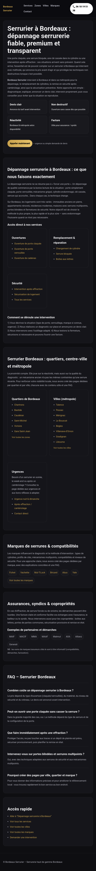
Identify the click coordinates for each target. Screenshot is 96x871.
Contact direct (21, 513)
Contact (28, 11)
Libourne (60, 442)
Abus (65, 572)
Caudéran (19, 415)
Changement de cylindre (68, 248)
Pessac (59, 410)
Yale (74, 572)
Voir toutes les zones (21, 437)
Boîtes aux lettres (64, 259)
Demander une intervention (23, 837)
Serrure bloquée (64, 253)
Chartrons (19, 404)
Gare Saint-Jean (22, 431)
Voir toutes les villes (62, 448)
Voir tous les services (20, 821)
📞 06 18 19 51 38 (80, 8)
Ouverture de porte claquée (27, 243)
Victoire (18, 426)
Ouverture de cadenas (25, 258)
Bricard (53, 572)
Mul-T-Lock (39, 572)
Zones (37, 5)
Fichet (12, 572)
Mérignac (60, 415)
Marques (55, 5)
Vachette (24, 572)
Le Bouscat (61, 420)
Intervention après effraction (28, 289)
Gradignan (61, 436)
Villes (46, 5)
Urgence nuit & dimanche (26, 499)
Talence (60, 404)
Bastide (18, 410)
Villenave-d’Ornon (64, 431)
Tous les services (23, 299)
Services (28, 5)
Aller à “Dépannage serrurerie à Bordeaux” (31, 816)
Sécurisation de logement (27, 294)
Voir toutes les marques (21, 580)
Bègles (59, 426)
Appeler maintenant (20, 143)
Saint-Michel (20, 420)
